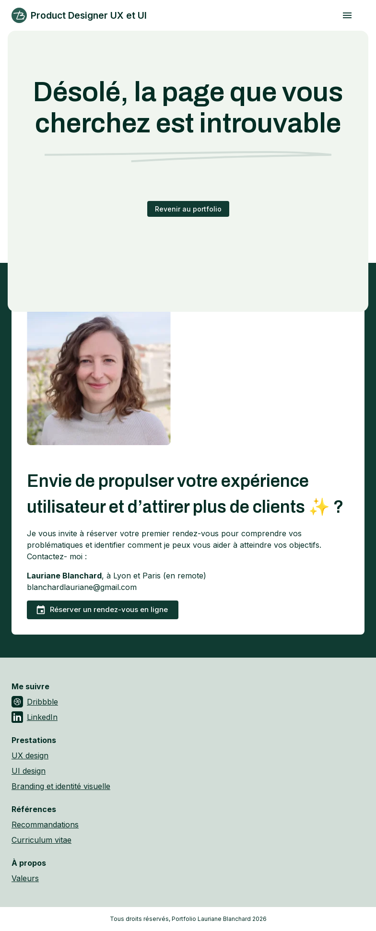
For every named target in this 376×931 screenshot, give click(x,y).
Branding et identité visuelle (61, 786)
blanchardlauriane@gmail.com (82, 587)
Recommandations (45, 824)
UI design (29, 771)
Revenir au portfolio (188, 209)
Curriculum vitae (41, 840)
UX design (30, 755)
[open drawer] (347, 15)
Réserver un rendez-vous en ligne (101, 610)
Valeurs (25, 878)
